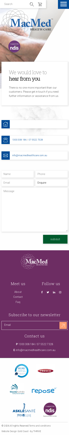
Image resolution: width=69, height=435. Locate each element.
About (18, 291)
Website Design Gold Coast (15, 431)
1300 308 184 (19, 139)
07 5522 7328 (36, 139)
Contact (18, 296)
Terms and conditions (40, 426)
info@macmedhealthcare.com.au (29, 155)
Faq (18, 302)
